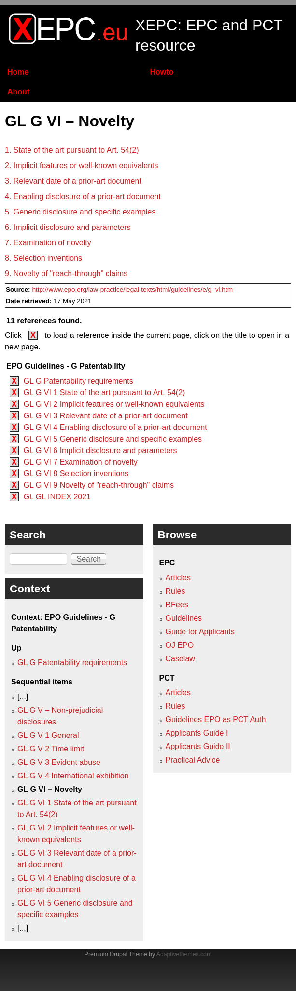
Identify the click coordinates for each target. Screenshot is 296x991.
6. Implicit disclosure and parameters (68, 227)
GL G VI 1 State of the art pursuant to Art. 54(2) (104, 392)
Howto (161, 72)
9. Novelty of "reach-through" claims (66, 273)
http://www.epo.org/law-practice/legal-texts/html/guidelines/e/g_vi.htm (132, 289)
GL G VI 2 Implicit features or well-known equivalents (114, 404)
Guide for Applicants (200, 632)
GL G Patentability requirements (78, 381)
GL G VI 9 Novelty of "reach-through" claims (99, 485)
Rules (175, 591)
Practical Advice (193, 760)
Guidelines (184, 618)
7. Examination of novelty (48, 243)
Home (17, 72)
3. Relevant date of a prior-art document (73, 181)
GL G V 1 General (48, 735)
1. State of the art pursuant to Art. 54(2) (72, 150)
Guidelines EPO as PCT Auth (216, 719)
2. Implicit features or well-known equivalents (81, 165)
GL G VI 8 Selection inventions (76, 473)
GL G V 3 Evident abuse (58, 762)
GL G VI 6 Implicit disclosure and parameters (100, 450)
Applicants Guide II (198, 746)
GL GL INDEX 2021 (57, 497)
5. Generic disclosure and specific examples (80, 212)
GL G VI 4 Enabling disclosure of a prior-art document (115, 427)
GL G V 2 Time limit (50, 749)
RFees (177, 605)
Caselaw (180, 659)
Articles (178, 578)
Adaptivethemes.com (183, 954)
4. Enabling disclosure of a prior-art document (83, 196)
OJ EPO (180, 645)
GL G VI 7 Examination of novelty (81, 462)
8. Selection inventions (43, 258)
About (18, 92)
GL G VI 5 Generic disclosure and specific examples (113, 439)
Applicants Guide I (197, 733)
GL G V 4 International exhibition (73, 776)
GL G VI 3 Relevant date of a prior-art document (106, 416)
